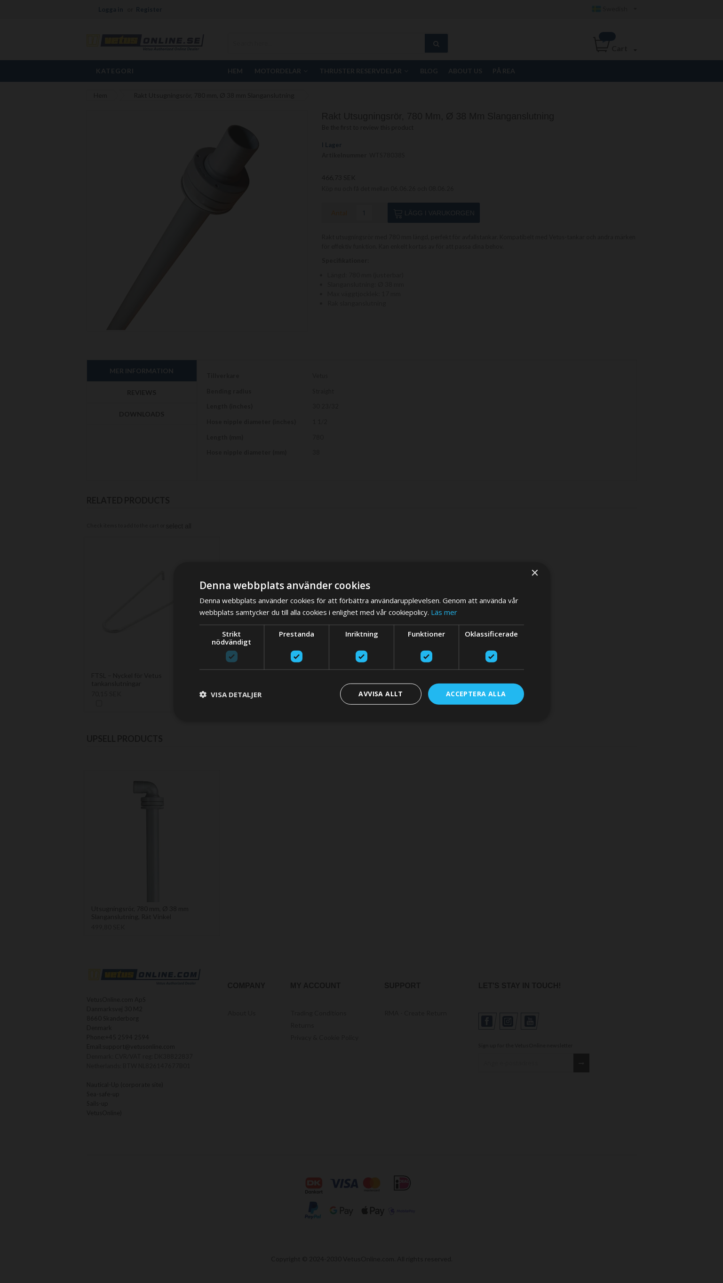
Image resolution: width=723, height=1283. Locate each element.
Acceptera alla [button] (476, 693)
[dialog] (362, 641)
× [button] (534, 572)
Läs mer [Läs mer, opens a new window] (444, 611)
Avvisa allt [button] (380, 693)
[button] (230, 694)
